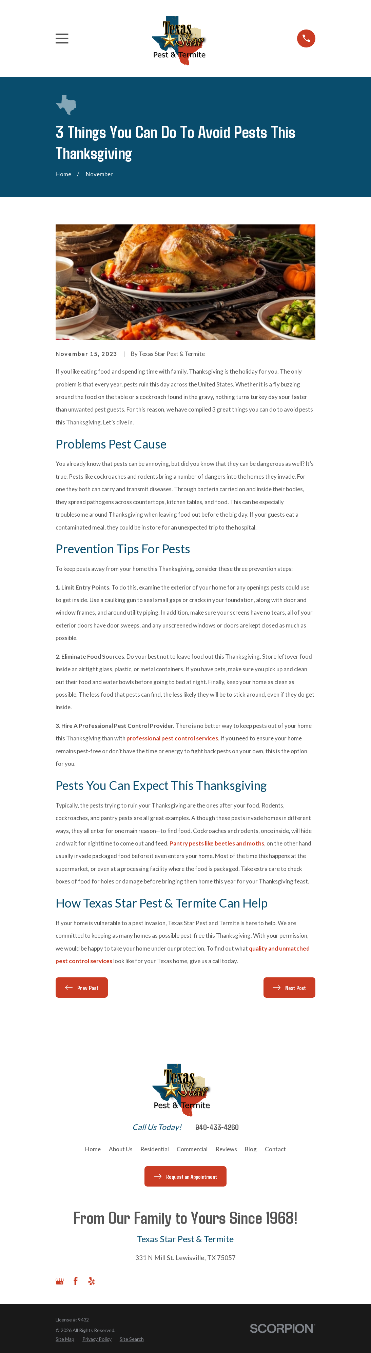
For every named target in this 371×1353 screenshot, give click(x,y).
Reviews (226, 1149)
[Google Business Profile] (60, 1281)
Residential (154, 1149)
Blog (251, 1149)
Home (93, 1149)
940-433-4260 (217, 1127)
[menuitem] (65, 1338)
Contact (275, 1149)
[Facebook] (76, 1281)
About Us (121, 1149)
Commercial (192, 1149)
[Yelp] (91, 1281)
